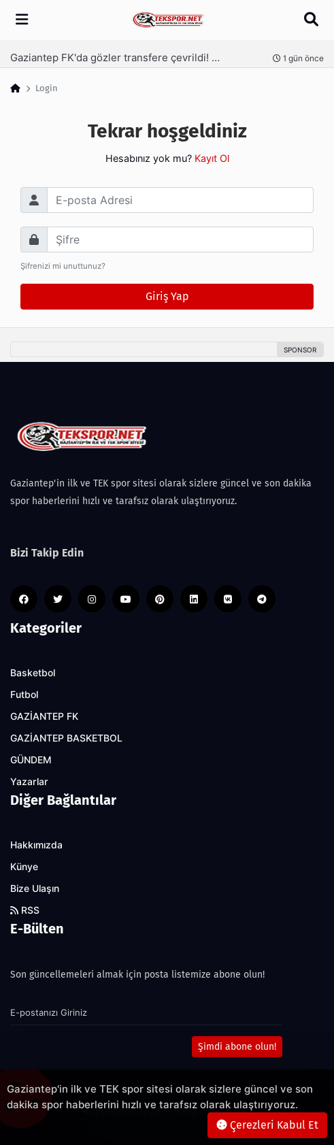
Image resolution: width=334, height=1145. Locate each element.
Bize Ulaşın (34, 888)
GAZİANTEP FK (44, 716)
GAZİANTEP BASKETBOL (66, 738)
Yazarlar (29, 781)
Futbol (24, 694)
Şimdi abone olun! (237, 1046)
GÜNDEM (31, 759)
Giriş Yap (167, 296)
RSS (24, 910)
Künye (24, 866)
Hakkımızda (36, 845)
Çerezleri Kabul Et (267, 1124)
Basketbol (32, 672)
